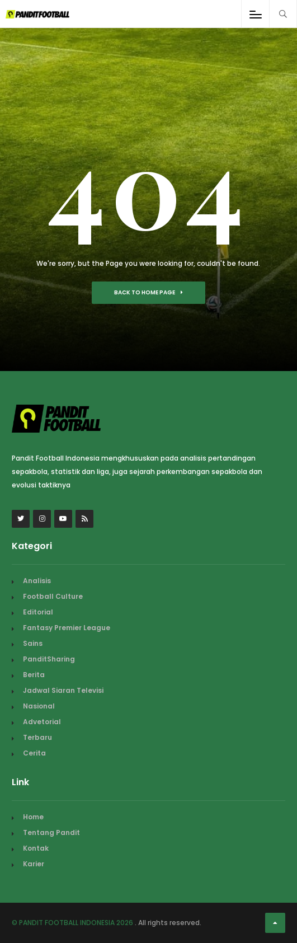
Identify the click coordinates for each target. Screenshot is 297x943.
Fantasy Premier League (66, 627)
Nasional (39, 706)
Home (33, 817)
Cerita (34, 753)
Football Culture (53, 596)
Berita (34, 674)
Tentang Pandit (51, 832)
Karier (33, 864)
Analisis (37, 580)
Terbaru (37, 737)
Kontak (36, 848)
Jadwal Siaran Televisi (63, 690)
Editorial (38, 612)
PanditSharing (49, 659)
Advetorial (42, 721)
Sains (33, 643)
